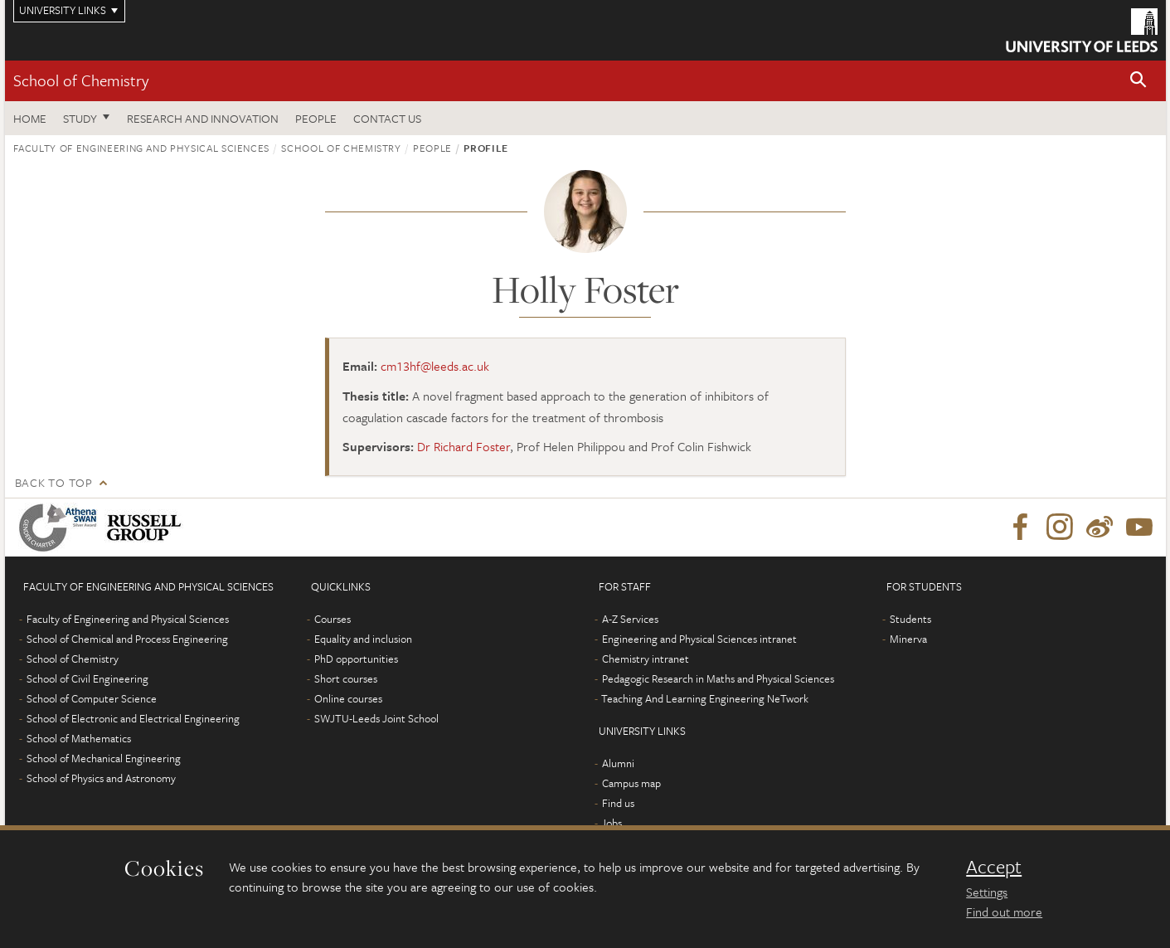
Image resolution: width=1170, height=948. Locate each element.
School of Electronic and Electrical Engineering (133, 718)
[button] (1138, 81)
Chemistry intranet (645, 658)
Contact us (387, 118)
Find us (618, 803)
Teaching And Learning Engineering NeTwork (704, 698)
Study (80, 118)
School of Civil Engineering (87, 678)
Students (910, 618)
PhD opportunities (356, 658)
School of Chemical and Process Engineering (127, 638)
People (316, 118)
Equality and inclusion (363, 638)
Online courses (348, 698)
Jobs (611, 822)
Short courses (345, 678)
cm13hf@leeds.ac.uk (435, 366)
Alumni (618, 763)
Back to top (54, 482)
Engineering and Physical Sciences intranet (699, 638)
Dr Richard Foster (463, 446)
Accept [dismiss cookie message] (994, 867)
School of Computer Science (92, 698)
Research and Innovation (203, 118)
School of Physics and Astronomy (101, 778)
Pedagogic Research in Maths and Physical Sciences (718, 678)
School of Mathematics (79, 738)
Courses (332, 618)
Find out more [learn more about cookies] (1004, 911)
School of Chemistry (80, 80)
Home (29, 118)
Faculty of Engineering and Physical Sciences (141, 147)
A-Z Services (630, 618)
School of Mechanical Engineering (104, 758)
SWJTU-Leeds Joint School (376, 718)
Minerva (908, 638)
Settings (986, 891)
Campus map (631, 783)
